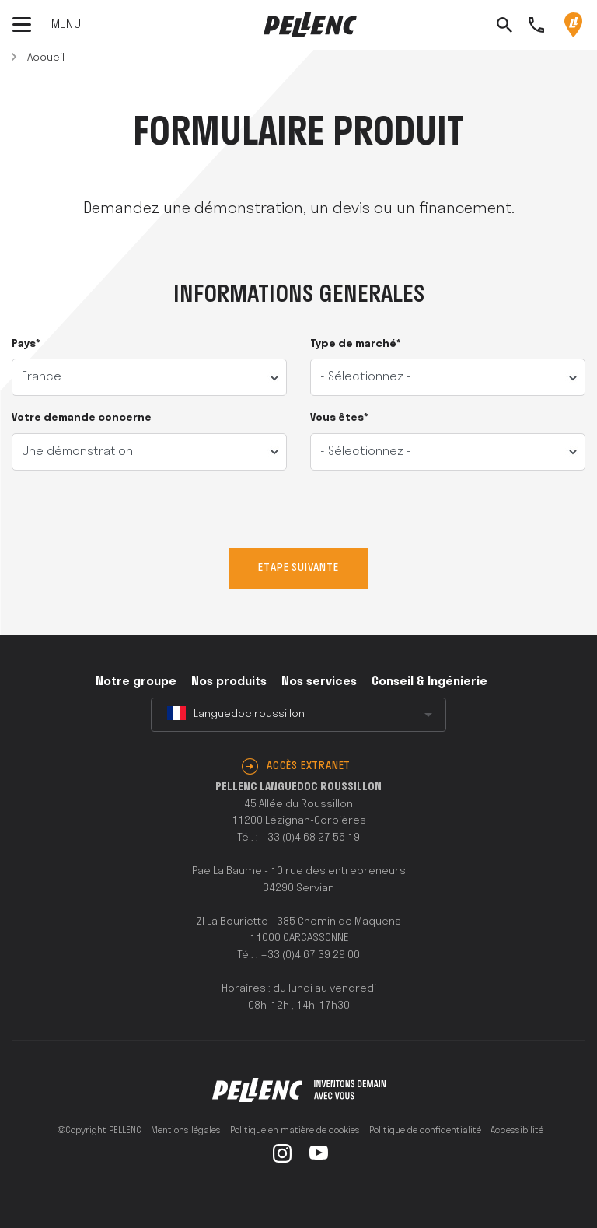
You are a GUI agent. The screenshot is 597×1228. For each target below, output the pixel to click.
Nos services (319, 682)
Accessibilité (517, 1130)
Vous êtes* (339, 418)
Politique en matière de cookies (295, 1130)
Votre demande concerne (82, 418)
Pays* (26, 344)
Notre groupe (136, 682)
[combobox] (298, 715)
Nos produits (229, 682)
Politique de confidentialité (425, 1130)
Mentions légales (186, 1130)
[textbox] (298, 714)
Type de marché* (355, 344)
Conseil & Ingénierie (429, 682)
